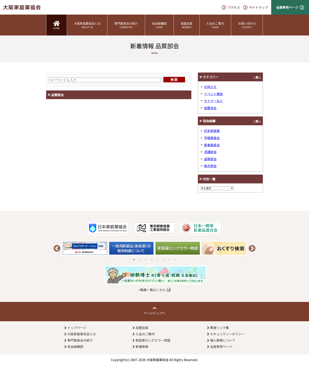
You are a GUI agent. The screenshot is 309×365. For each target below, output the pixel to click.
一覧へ (257, 77)
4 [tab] (152, 260)
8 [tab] (175, 260)
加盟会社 (210, 107)
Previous (57, 249)
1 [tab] (134, 260)
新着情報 (142, 346)
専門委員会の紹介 (126, 25)
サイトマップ (255, 7)
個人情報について (222, 340)
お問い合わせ (247, 25)
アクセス (231, 7)
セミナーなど (213, 100)
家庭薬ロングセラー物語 (153, 340)
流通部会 (210, 151)
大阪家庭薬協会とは (87, 25)
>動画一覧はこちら (152, 289)
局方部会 (210, 165)
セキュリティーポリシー (227, 333)
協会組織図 (159, 25)
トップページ (76, 327)
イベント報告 (213, 93)
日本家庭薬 (212, 130)
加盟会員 (187, 25)
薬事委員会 (212, 144)
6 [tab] (163, 260)
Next (252, 249)
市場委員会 (212, 137)
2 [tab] (140, 260)
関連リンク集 (219, 327)
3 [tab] (146, 260)
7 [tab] (169, 260)
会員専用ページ (290, 7)
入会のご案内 (215, 25)
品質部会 (210, 158)
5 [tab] (157, 260)
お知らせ (210, 86)
